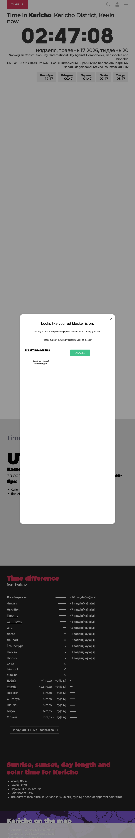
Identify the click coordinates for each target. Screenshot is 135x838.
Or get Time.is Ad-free (37, 350)
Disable (80, 352)
